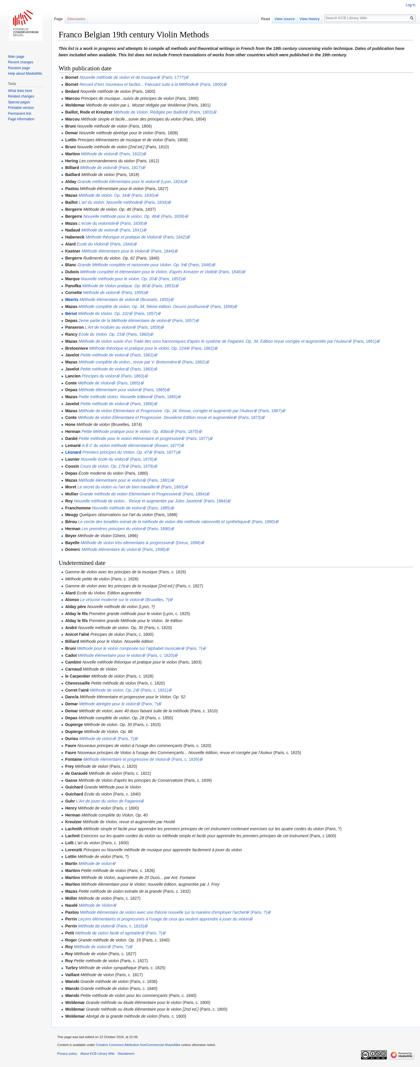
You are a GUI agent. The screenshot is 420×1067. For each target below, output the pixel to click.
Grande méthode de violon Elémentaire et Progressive (128, 494)
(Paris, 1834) (155, 202)
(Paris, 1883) (172, 487)
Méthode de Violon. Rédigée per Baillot (149, 112)
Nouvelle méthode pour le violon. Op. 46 (119, 216)
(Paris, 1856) (221, 306)
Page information (21, 119)
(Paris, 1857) (145, 313)
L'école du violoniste (96, 223)
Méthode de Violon (95, 383)
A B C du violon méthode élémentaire (115, 445)
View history (310, 19)
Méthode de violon (97, 154)
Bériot (71, 313)
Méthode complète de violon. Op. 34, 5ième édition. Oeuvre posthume (141, 306)
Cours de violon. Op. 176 (102, 466)
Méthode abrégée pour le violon (107, 704)
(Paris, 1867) (269, 410)
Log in (410, 5)
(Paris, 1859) (148, 327)
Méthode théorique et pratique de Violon (121, 237)
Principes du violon (99, 376)
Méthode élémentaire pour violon (108, 389)
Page (58, 19)
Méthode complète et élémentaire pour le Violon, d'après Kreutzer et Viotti (147, 271)
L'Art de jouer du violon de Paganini (108, 801)
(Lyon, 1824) (172, 181)
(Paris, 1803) (200, 112)
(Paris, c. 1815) (129, 926)
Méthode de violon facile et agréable (108, 933)
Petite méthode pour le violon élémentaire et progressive (130, 438)
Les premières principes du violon (111, 528)
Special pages (19, 102)
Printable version (21, 108)
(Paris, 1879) (141, 466)
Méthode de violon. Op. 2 (112, 690)
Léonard (73, 452)
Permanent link (19, 114)
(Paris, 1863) (141, 369)
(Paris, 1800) (211, 84)
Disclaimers (126, 1053)
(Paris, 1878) (141, 459)
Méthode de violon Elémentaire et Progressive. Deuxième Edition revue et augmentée (155, 417)
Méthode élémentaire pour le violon (110, 480)
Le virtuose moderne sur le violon (110, 599)
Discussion (76, 19)
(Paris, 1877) (197, 438)
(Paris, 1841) (130, 230)
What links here (20, 91)
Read (265, 19)
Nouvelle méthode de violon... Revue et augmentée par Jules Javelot (136, 501)
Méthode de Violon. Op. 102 (103, 313)
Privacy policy (67, 1053)
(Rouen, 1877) (166, 445)
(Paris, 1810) (130, 154)
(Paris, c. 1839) (184, 759)
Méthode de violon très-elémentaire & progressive (125, 542)
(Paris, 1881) (158, 480)
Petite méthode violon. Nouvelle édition (113, 396)
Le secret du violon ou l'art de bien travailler (116, 487)
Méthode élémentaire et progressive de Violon (125, 759)
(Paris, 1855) (132, 292)
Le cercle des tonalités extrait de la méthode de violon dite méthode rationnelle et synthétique (162, 521)
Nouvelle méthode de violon (117, 508)
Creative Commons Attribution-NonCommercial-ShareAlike (138, 1045)
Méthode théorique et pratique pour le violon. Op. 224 (137, 348)
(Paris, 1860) (137, 334)
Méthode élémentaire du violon (109, 549)
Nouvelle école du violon (103, 459)
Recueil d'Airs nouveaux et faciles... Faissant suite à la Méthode (137, 84)
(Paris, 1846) (199, 264)
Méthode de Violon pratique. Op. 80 (114, 285)
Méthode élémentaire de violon (107, 299)
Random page (19, 68)
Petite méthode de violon (102, 355)
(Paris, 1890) (263, 521)
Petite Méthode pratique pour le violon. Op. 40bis (125, 431)
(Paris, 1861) (364, 341)
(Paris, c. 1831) (153, 690)
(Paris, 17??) (172, 77)
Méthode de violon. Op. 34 (102, 195)
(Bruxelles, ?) (156, 599)
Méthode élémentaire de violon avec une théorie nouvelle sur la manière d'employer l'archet (163, 912)
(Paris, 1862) (202, 348)
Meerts (71, 299)
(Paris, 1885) (158, 508)
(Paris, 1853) (162, 285)
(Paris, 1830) (142, 195)
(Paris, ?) (193, 648)
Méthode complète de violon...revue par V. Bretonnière (127, 362)
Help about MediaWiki (25, 74)
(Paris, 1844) (121, 244)
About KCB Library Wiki (97, 1053)
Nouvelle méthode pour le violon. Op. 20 (117, 278)
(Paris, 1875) (186, 431)
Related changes (21, 96)
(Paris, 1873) (249, 417)
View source (284, 19)
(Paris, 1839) (172, 216)
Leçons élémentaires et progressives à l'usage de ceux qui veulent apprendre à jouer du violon (163, 919)
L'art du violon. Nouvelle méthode (109, 202)
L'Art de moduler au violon (108, 327)
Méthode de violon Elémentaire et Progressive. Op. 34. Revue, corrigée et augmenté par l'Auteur (165, 410)
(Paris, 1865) (128, 383)
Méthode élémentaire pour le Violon (113, 251)
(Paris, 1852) (170, 278)
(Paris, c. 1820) (160, 655)
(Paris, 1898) (153, 549)
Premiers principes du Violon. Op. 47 (116, 452)
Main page (16, 57)
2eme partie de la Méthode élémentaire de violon (122, 320)
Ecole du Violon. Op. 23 (99, 334)
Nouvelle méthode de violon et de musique (118, 77)
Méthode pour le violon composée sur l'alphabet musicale (129, 648)
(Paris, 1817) (129, 167)
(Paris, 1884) (193, 494)
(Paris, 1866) (141, 403)
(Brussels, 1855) (154, 299)
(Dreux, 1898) (187, 542)
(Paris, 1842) (174, 237)
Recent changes (20, 62)
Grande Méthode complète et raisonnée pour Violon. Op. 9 (130, 264)
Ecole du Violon (91, 244)
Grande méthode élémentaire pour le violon (116, 181)
